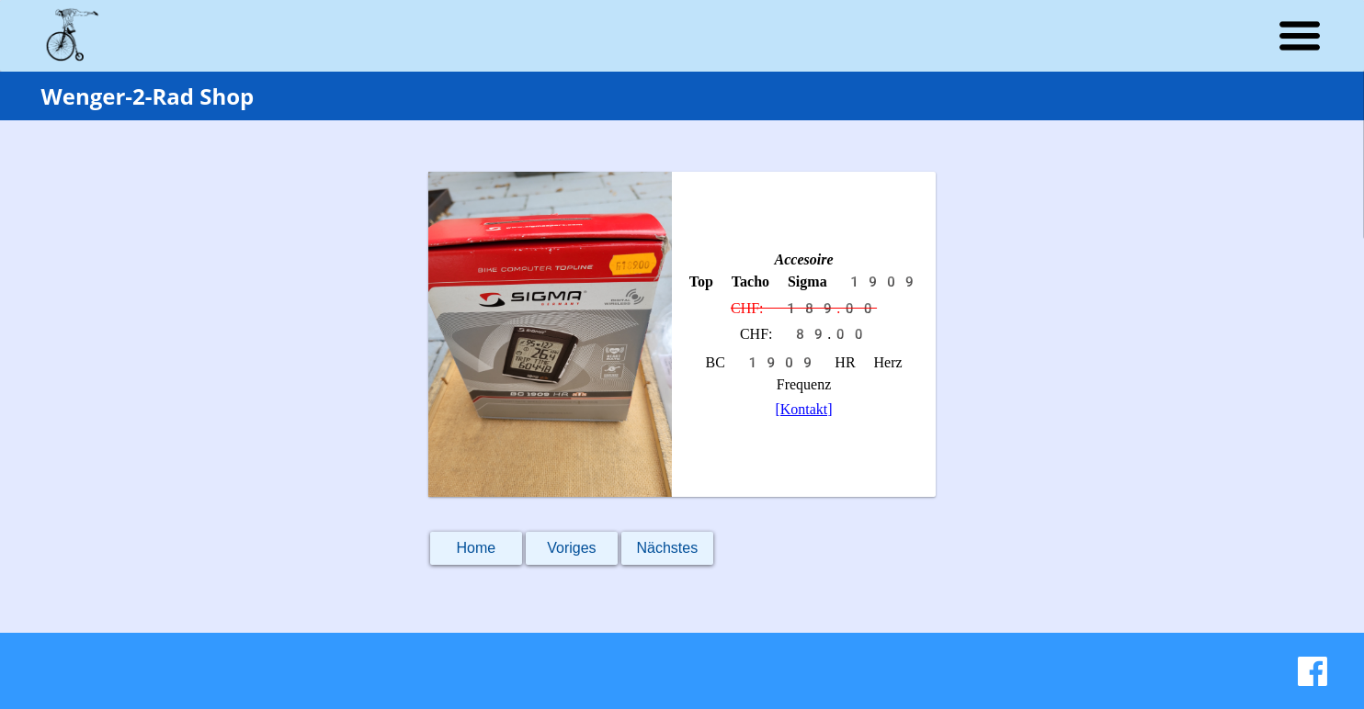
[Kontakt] (803, 409)
